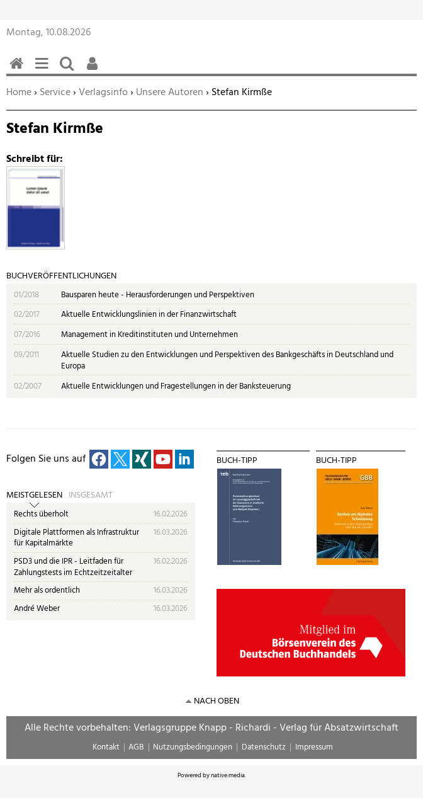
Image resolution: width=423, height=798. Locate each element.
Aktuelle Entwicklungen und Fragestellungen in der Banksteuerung (176, 386)
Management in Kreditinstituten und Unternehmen (149, 334)
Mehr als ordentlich (47, 590)
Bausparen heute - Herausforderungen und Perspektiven (157, 295)
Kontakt (106, 747)
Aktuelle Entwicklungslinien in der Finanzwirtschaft (149, 314)
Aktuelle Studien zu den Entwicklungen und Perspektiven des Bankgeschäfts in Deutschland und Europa (227, 360)
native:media (228, 775)
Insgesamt (91, 496)
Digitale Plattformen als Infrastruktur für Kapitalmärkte (76, 538)
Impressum (314, 747)
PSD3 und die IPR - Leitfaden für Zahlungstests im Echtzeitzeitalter (73, 567)
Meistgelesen (34, 496)
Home (18, 92)
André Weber (37, 608)
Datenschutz (264, 747)
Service (55, 92)
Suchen (69, 70)
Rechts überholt (41, 514)
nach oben (216, 701)
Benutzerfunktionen (94, 70)
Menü (44, 70)
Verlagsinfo (103, 92)
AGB (136, 747)
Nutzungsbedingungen (192, 747)
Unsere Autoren (169, 92)
